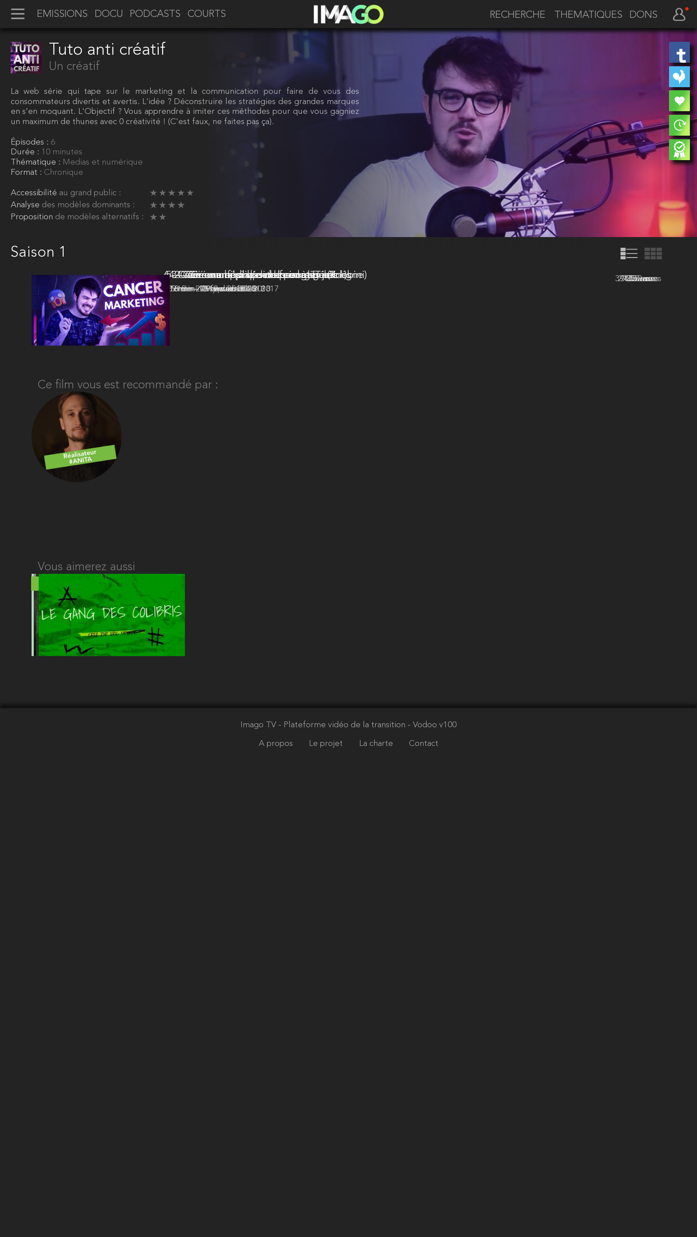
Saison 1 (39, 252)
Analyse (26, 205)
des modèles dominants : (88, 205)
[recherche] (513, 15)
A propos (277, 1190)
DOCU (109, 15)
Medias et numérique (103, 162)
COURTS (207, 15)
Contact (423, 1190)
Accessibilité (35, 193)
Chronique (63, 173)
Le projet (327, 1190)
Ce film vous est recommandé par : (128, 814)
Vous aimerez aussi (86, 1003)
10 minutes (61, 152)
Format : (27, 173)
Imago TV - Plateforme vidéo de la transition (324, 1172)
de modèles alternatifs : (99, 217)
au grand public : (90, 193)
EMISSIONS (62, 15)
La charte (377, 1190)
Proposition (33, 217)
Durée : (26, 152)
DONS (643, 15)
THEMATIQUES (588, 15)
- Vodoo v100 (432, 1172)
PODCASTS (155, 15)
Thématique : (37, 162)
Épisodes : (31, 142)
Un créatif (74, 67)
